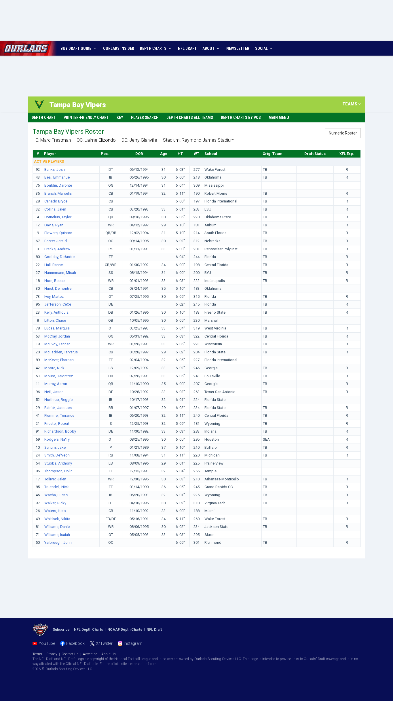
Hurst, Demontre (57, 288)
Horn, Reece (54, 280)
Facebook (75, 643)
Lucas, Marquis (57, 328)
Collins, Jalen (55, 209)
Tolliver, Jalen (55, 479)
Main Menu (279, 117)
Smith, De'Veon (57, 455)
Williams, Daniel (57, 526)
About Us (108, 654)
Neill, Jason (54, 392)
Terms (37, 654)
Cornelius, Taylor (57, 217)
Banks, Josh (54, 169)
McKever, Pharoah (59, 360)
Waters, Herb (55, 511)
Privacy (51, 654)
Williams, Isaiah (57, 535)
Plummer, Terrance (59, 415)
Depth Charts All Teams (189, 117)
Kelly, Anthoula (56, 312)
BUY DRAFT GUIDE (78, 48)
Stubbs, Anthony (58, 463)
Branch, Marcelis (58, 193)
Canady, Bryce (55, 201)
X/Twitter (104, 643)
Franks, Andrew (57, 249)
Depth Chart (44, 117)
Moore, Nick (54, 368)
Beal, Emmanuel (57, 177)
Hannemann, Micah (60, 272)
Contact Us (70, 654)
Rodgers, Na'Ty (57, 439)
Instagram (133, 643)
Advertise (90, 654)
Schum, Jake (55, 447)
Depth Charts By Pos (241, 117)
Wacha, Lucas (56, 495)
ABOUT (211, 48)
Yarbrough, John (58, 542)
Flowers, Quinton (58, 233)
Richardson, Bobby (60, 431)
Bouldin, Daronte (58, 185)
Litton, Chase (55, 320)
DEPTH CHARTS (156, 48)
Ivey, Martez (54, 296)
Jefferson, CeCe (57, 304)
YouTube (47, 643)
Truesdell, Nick (56, 487)
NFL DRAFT (187, 48)
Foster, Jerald (55, 241)
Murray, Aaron (55, 384)
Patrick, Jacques (58, 408)
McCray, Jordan (57, 336)
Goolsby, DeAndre (59, 257)
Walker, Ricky (55, 503)
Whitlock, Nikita (57, 519)
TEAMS (351, 104)
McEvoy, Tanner (57, 344)
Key (120, 117)
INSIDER (118, 48)
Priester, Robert (56, 423)
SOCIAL (264, 48)
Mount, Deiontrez (58, 376)
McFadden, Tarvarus (61, 352)
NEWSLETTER (237, 48)
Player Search (145, 117)
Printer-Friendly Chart (86, 117)
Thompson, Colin (58, 471)
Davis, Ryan (53, 225)
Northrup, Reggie (58, 399)
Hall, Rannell (54, 265)
